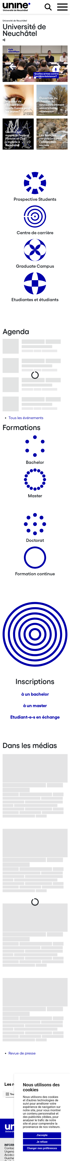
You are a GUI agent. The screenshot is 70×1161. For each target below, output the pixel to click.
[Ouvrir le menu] (62, 7)
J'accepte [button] (42, 1135)
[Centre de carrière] (35, 218)
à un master (35, 705)
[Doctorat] (35, 525)
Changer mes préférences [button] (42, 1148)
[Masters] (35, 481)
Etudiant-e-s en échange (35, 717)
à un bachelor (35, 694)
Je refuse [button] (41, 1141)
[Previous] (12, 66)
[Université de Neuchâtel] (16, 7)
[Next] (57, 66)
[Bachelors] (35, 447)
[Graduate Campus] (35, 251)
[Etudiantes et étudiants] (35, 284)
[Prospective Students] (35, 184)
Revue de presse (22, 1053)
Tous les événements (26, 418)
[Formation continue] (35, 559)
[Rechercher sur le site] (48, 7)
